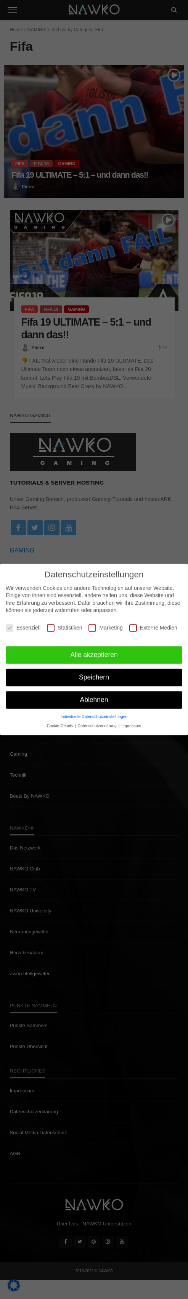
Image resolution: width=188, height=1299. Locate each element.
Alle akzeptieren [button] (94, 651)
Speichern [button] (94, 674)
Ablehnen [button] (94, 696)
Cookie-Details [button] (60, 722)
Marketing (105, 624)
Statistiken (64, 624)
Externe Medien (153, 624)
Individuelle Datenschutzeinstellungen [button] (94, 713)
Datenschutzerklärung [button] (98, 722)
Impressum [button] (131, 722)
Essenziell (23, 624)
